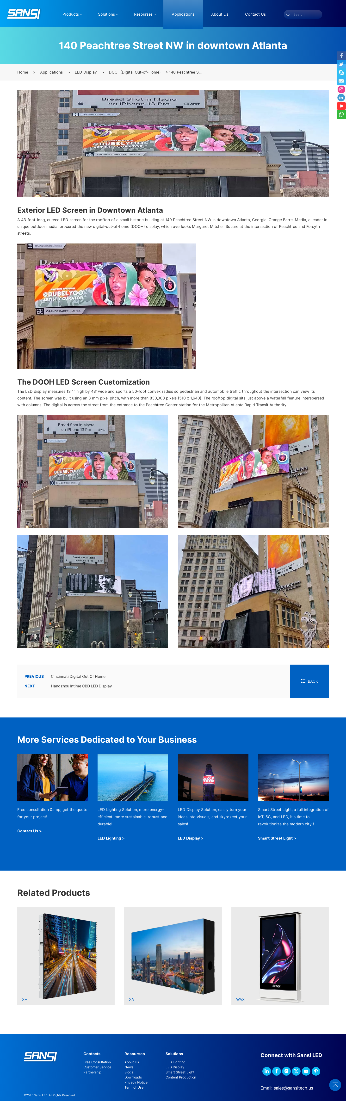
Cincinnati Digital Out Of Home (66, 678)
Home (22, 74)
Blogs (128, 1074)
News (128, 1069)
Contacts (91, 1055)
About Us (131, 1064)
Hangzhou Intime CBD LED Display (69, 688)
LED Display (86, 74)
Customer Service (97, 1069)
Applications (51, 74)
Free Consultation (97, 1064)
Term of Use (133, 1089)
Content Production (181, 1079)
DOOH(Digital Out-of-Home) (135, 74)
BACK (309, 683)
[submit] (288, 14)
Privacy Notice (136, 1084)
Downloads (133, 1079)
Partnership (92, 1074)
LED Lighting (175, 1064)
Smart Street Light (180, 1074)
